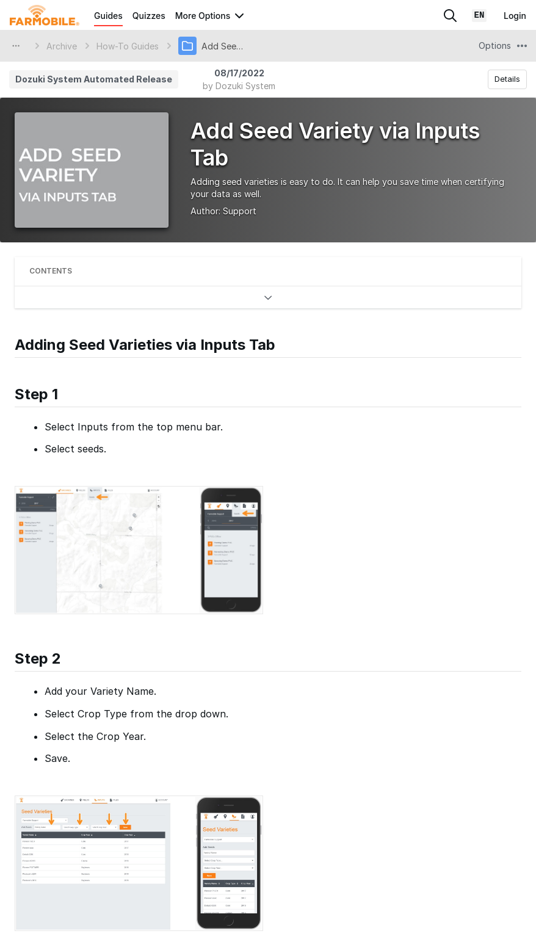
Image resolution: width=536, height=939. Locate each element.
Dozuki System (245, 86)
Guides (108, 15)
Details (507, 79)
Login (515, 15)
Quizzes (148, 15)
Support (239, 211)
